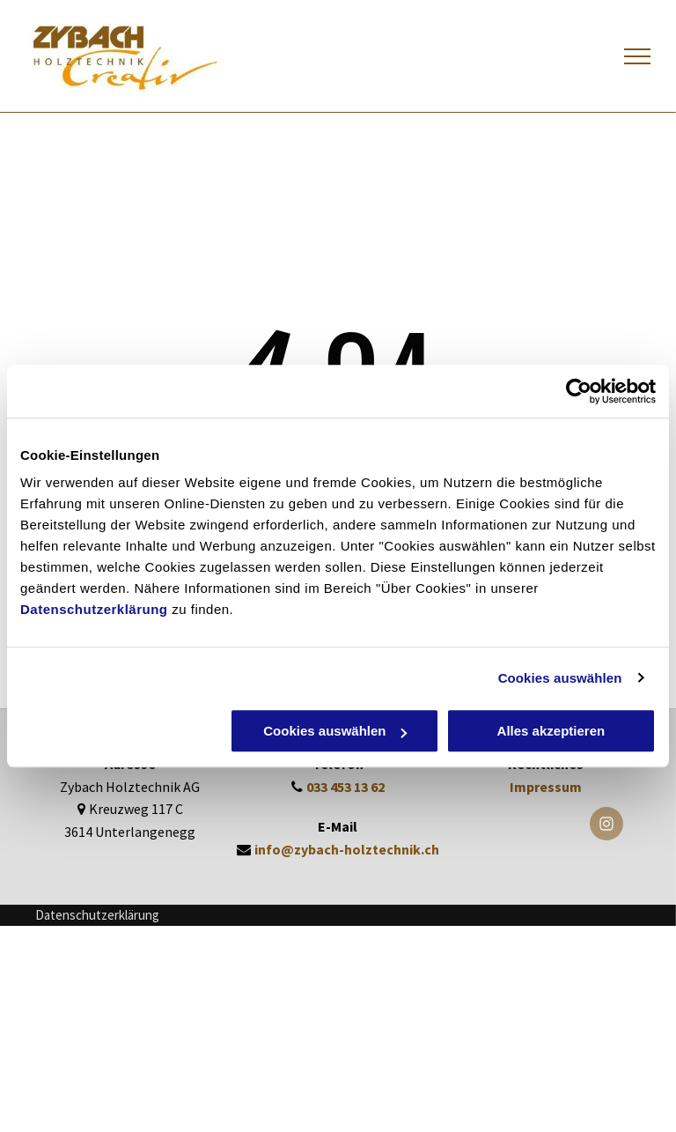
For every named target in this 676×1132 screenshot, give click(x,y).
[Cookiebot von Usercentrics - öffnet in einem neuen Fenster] (579, 391)
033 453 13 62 (345, 786)
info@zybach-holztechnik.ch (346, 849)
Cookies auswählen (560, 677)
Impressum (546, 786)
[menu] (637, 56)
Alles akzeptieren (551, 730)
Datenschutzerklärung (94, 609)
